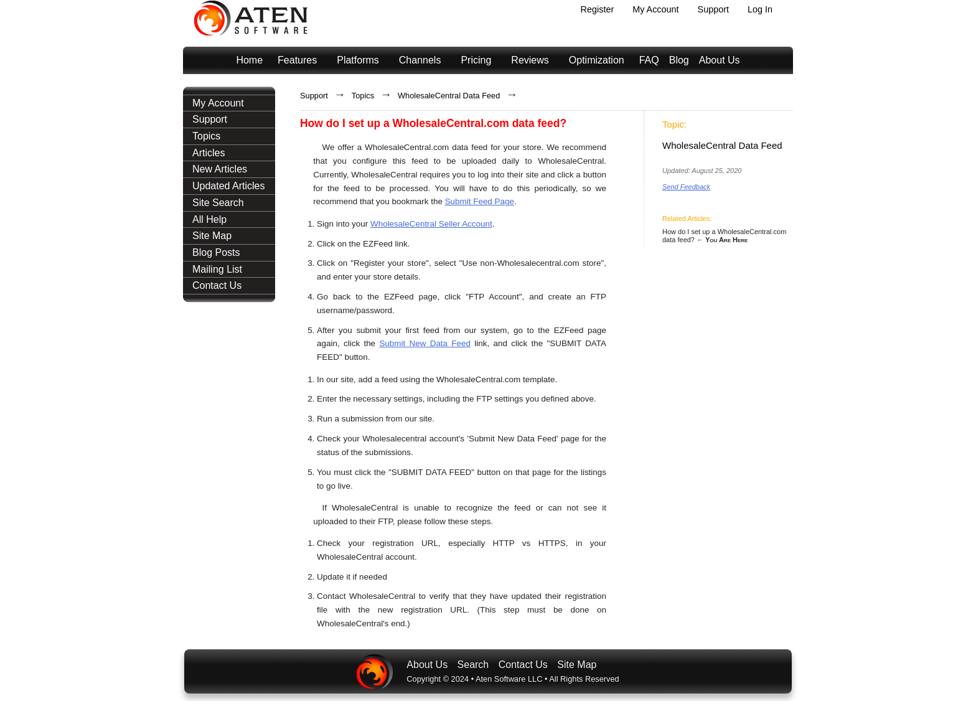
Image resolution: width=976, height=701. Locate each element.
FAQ (649, 60)
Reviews (529, 60)
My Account (655, 9)
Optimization (596, 60)
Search (473, 664)
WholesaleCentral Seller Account (431, 223)
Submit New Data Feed (425, 343)
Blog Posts (216, 252)
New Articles (219, 169)
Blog (679, 60)
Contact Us (217, 285)
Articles (208, 153)
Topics (206, 136)
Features (297, 60)
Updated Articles (228, 186)
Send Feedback (686, 187)
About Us (719, 60)
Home (249, 60)
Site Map (212, 235)
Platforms (358, 60)
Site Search (218, 202)
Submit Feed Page (479, 201)
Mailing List (217, 269)
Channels (420, 60)
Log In (760, 9)
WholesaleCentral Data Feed (449, 95)
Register (597, 9)
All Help (209, 219)
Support (713, 9)
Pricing (476, 60)
